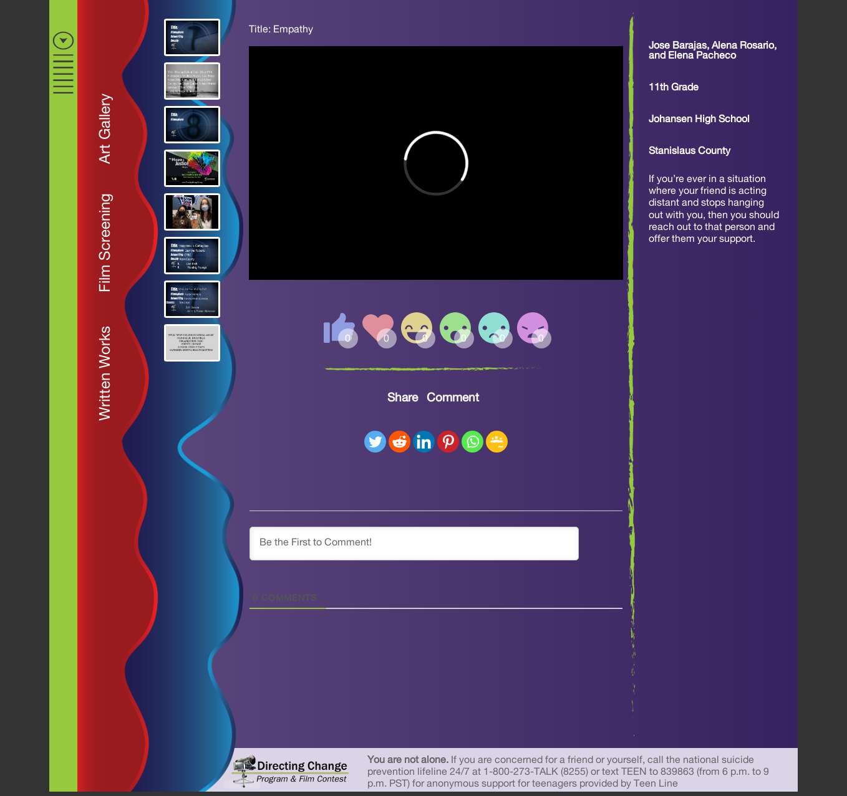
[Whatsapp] (472, 442)
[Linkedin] (424, 442)
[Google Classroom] (497, 442)
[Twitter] (375, 442)
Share (402, 398)
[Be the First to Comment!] (414, 543)
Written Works (105, 373)
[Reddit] (399, 442)
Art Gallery (105, 129)
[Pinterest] (448, 442)
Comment (453, 398)
